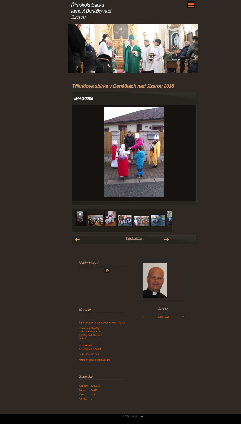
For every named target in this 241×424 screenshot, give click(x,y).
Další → (166, 239)
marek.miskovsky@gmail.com (94, 360)
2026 (167, 317)
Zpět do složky (134, 238)
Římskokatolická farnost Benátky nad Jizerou (91, 11)
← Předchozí (77, 239)
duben (160, 317)
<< (144, 317)
